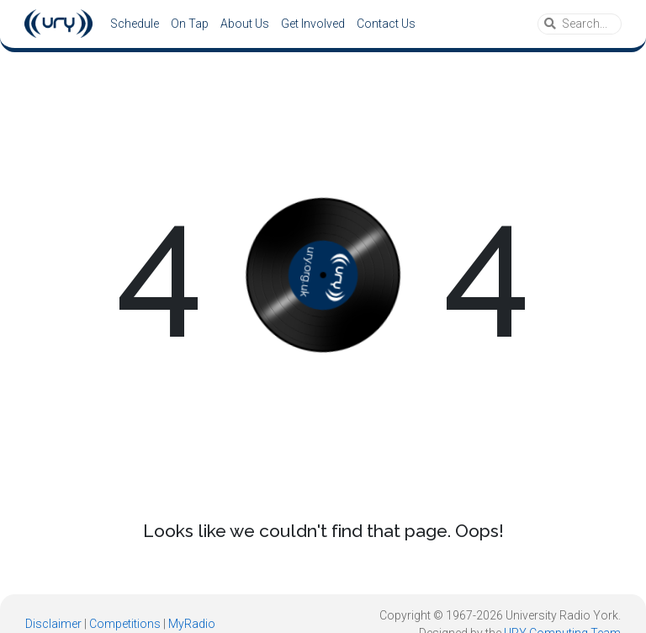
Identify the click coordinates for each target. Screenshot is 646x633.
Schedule (134, 23)
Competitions (125, 623)
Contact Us (386, 23)
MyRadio (191, 623)
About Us (244, 23)
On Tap (190, 23)
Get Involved (313, 23)
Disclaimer (53, 623)
